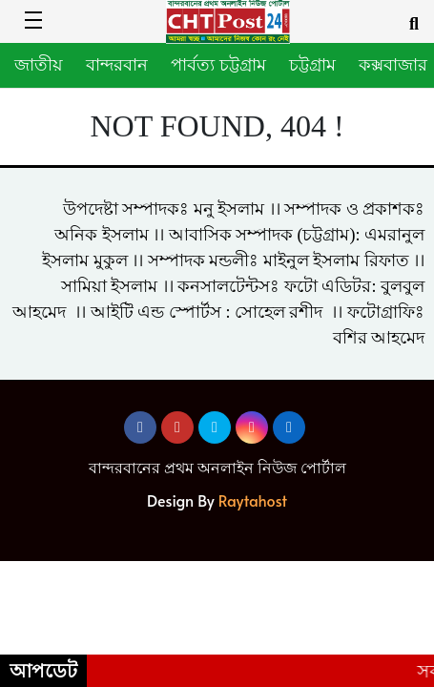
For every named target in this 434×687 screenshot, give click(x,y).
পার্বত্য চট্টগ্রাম (218, 64)
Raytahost (252, 499)
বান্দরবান (117, 64)
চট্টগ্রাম (312, 64)
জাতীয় (38, 64)
